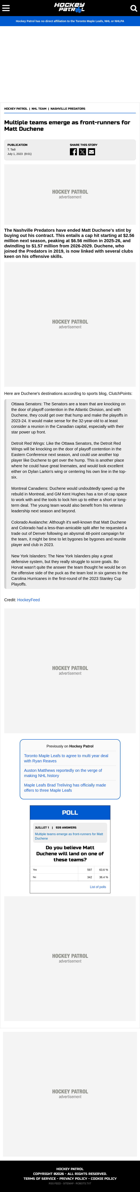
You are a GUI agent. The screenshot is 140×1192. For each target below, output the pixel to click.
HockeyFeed (28, 600)
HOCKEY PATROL (16, 108)
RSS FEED (55, 1183)
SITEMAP (68, 1183)
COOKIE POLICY (104, 1179)
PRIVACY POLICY (73, 1179)
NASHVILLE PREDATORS (68, 108)
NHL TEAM (39, 108)
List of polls (98, 887)
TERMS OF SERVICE (40, 1179)
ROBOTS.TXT (83, 1183)
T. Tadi (11, 149)
